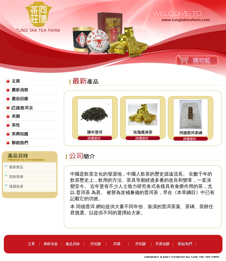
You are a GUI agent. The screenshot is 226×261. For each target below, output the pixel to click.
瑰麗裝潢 (16, 186)
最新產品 (16, 167)
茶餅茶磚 (16, 177)
